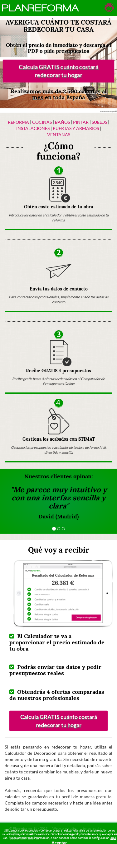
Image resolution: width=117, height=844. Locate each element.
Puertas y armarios (76, 128)
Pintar (81, 122)
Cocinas (42, 122)
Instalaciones (33, 128)
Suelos (99, 122)
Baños (62, 122)
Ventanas (58, 134)
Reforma (18, 122)
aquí (113, 838)
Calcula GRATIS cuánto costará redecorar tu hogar (58, 71)
